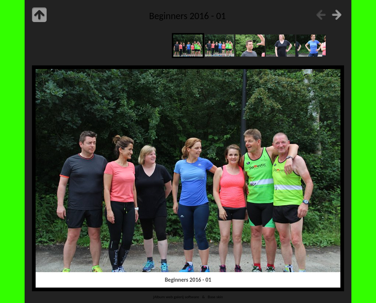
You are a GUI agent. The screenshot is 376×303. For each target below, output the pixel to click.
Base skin (215, 296)
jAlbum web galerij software (176, 296)
